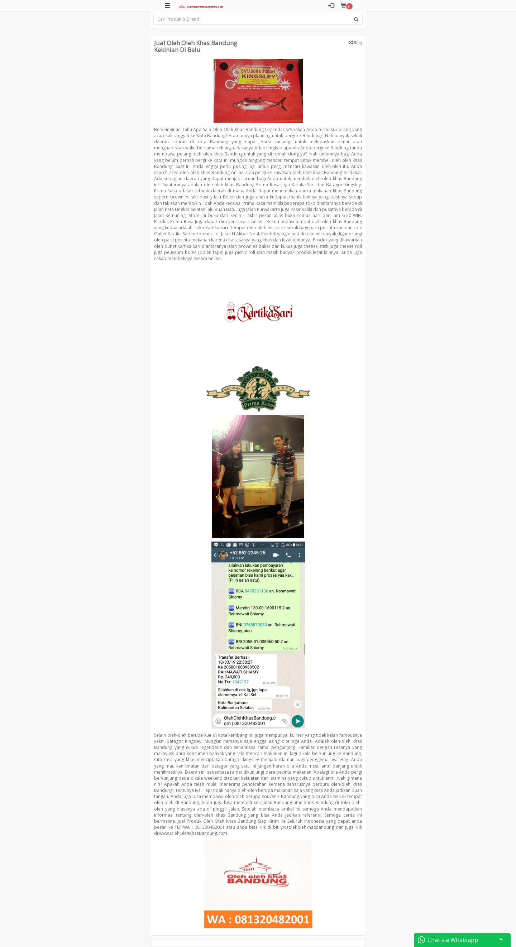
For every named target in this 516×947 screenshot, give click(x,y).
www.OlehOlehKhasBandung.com (193, 833)
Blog (358, 42)
